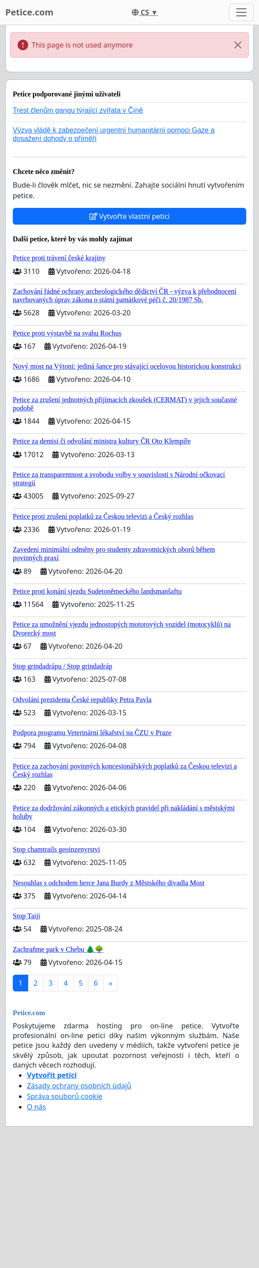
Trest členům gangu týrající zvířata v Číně (78, 110)
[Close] (237, 45)
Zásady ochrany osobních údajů (79, 1086)
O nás (36, 1107)
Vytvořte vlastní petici (129, 216)
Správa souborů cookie (64, 1096)
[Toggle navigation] (241, 12)
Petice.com (29, 12)
